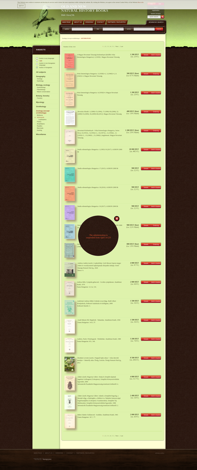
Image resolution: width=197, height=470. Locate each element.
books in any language (46, 58)
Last (122, 46)
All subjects (41, 72)
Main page (38, 453)
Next (116, 46)
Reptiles (39, 126)
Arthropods (40, 117)
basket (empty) (156, 13)
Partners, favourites (85, 453)
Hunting (39, 130)
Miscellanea (41, 134)
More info (141, 2)
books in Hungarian (45, 67)
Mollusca (40, 115)
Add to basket (155, 55)
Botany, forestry (42, 96)
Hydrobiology (41, 87)
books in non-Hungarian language (47, 64)
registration (155, 10)
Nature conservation (43, 91)
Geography (40, 76)
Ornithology (41, 107)
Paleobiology (41, 89)
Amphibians (41, 124)
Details (146, 55)
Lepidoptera (42, 119)
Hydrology (40, 81)
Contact (69, 453)
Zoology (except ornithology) (43, 112)
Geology (39, 79)
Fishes (39, 121)
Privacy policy (159, 453)
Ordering (156, 74)
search (159, 29)
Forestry (39, 98)
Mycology (40, 102)
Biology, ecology (43, 85)
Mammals (40, 128)
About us (48, 453)
